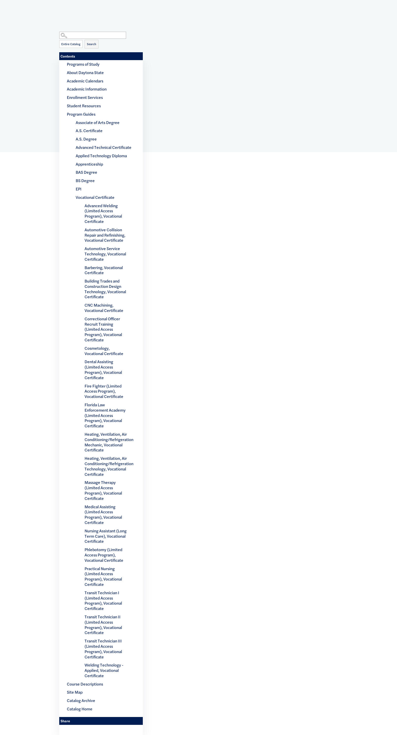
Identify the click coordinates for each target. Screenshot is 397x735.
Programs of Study (83, 64)
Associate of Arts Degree (98, 122)
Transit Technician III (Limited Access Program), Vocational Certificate (103, 648)
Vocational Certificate (95, 197)
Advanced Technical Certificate (103, 147)
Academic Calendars (85, 81)
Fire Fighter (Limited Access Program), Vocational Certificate (104, 391)
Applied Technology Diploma (101, 156)
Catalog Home (79, 709)
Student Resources (84, 106)
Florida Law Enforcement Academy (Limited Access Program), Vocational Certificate (105, 415)
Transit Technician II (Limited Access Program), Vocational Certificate (103, 624)
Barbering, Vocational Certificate (104, 270)
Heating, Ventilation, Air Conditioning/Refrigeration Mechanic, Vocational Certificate (106, 442)
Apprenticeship (89, 164)
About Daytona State (85, 72)
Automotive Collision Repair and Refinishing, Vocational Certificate (105, 235)
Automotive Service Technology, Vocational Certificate (105, 254)
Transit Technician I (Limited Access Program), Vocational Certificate (103, 600)
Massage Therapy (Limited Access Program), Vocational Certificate (103, 490)
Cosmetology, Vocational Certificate (104, 350)
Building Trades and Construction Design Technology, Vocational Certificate (105, 289)
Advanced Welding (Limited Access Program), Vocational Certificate (103, 213)
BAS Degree (86, 172)
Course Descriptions (85, 684)
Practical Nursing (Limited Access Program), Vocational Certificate (103, 576)
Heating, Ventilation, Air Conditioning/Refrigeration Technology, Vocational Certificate (106, 466)
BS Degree (85, 180)
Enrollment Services (85, 97)
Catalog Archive (81, 700)
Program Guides (81, 114)
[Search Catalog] (92, 35)
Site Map (75, 692)
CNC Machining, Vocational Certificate (104, 307)
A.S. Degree (86, 139)
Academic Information (87, 89)
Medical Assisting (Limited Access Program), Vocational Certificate (103, 514)
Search (91, 44)
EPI (79, 189)
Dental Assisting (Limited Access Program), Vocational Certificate (103, 369)
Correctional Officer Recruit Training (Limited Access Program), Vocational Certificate (103, 329)
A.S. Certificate (89, 130)
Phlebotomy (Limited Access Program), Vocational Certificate (104, 555)
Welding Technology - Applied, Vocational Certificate (104, 670)
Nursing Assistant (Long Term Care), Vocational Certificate (106, 536)
